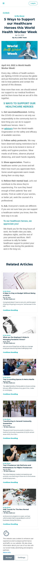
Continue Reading (10, 310)
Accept (9, 558)
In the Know (19, 16)
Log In (33, 3)
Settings (21, 558)
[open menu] (3, 3)
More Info (7, 552)
